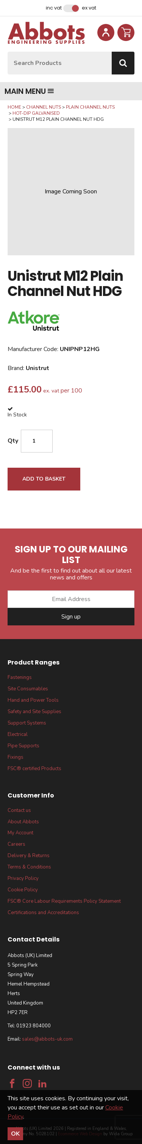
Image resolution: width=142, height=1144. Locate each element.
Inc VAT (54, 8)
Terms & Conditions (29, 867)
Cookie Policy (23, 889)
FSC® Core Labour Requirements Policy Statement (64, 901)
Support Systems (27, 723)
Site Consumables (28, 688)
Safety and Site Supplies (34, 711)
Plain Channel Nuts (90, 107)
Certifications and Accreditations (43, 912)
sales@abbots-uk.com (47, 1039)
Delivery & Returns (29, 855)
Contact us (19, 810)
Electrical (18, 734)
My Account (20, 832)
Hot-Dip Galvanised (36, 113)
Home (14, 107)
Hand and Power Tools (33, 700)
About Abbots (23, 821)
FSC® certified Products (34, 768)
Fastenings (20, 677)
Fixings (15, 757)
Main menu (29, 91)
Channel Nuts (43, 107)
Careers (16, 844)
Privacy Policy (23, 878)
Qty (13, 441)
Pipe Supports (23, 745)
